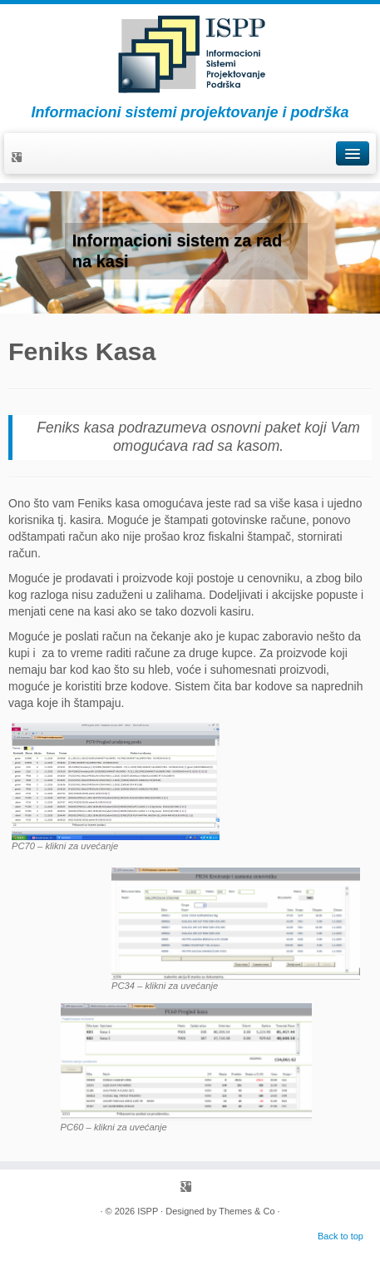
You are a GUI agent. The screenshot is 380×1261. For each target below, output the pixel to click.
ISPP (147, 1211)
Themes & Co (246, 1211)
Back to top (340, 1236)
